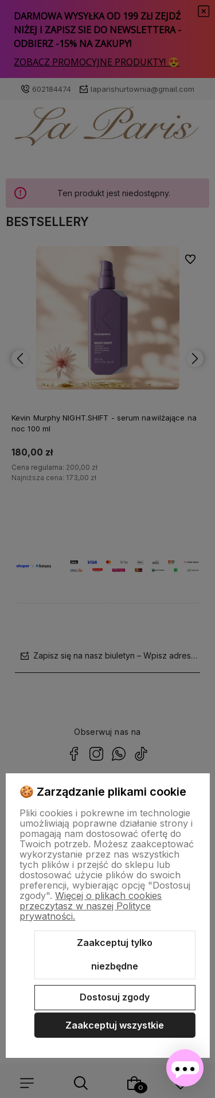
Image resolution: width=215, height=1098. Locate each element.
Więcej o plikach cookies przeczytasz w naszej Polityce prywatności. (90, 906)
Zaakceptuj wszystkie (114, 1025)
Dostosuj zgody (115, 997)
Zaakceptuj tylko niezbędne (115, 954)
